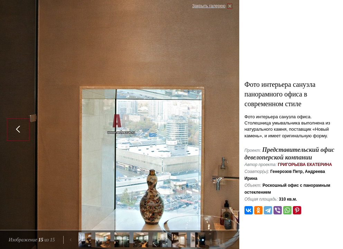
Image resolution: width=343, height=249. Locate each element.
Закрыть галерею (208, 5)
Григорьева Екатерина (305, 164)
